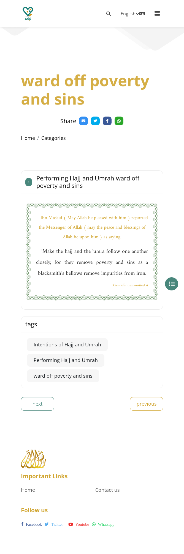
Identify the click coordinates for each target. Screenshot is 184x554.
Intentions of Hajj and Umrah (67, 344)
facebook (31, 524)
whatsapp (103, 524)
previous (147, 403)
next (37, 403)
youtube (78, 524)
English (133, 14)
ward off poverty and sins (63, 375)
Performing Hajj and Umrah (66, 360)
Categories (53, 138)
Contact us (107, 490)
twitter (54, 524)
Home (28, 138)
